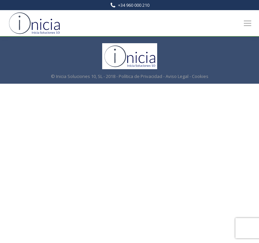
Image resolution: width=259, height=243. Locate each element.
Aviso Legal (177, 76)
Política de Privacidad (140, 76)
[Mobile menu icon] (247, 23)
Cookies (200, 76)
